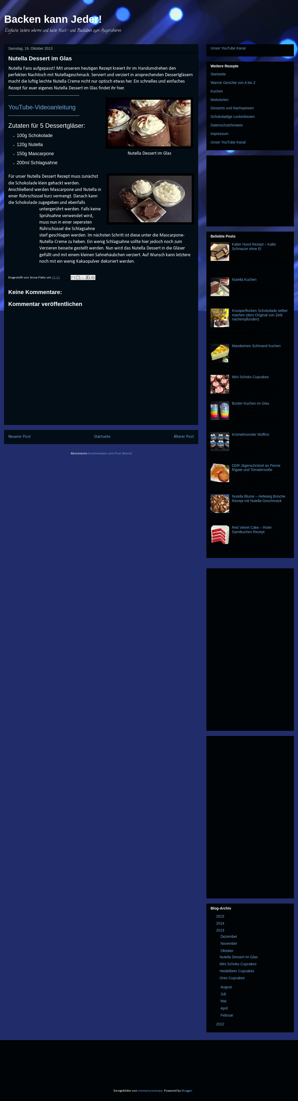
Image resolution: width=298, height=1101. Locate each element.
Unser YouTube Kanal (228, 48)
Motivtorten (219, 100)
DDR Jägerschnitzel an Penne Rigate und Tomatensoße (256, 467)
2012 (220, 1024)
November (229, 943)
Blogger (187, 1090)
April (224, 1008)
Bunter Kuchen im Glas (250, 403)
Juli (223, 994)
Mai (223, 1001)
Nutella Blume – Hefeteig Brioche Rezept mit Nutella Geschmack (258, 498)
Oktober (227, 951)
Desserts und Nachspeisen (232, 108)
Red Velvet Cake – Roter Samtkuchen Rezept (252, 529)
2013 (220, 930)
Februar (227, 1015)
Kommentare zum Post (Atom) (110, 453)
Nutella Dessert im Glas (239, 957)
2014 (220, 923)
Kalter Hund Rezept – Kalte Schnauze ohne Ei (254, 246)
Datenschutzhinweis (227, 125)
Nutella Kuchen (244, 279)
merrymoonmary (150, 1090)
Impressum (219, 134)
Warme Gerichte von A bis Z (233, 83)
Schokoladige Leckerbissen (233, 117)
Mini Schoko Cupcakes (250, 377)
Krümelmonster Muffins (250, 434)
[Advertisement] (250, 190)
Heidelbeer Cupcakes (237, 971)
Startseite (102, 437)
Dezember (229, 936)
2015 (220, 916)
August (226, 987)
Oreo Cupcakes (232, 978)
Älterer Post (184, 437)
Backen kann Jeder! (53, 19)
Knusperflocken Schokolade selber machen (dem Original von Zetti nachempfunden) (260, 315)
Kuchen (217, 91)
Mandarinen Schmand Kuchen (256, 346)
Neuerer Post (19, 437)
